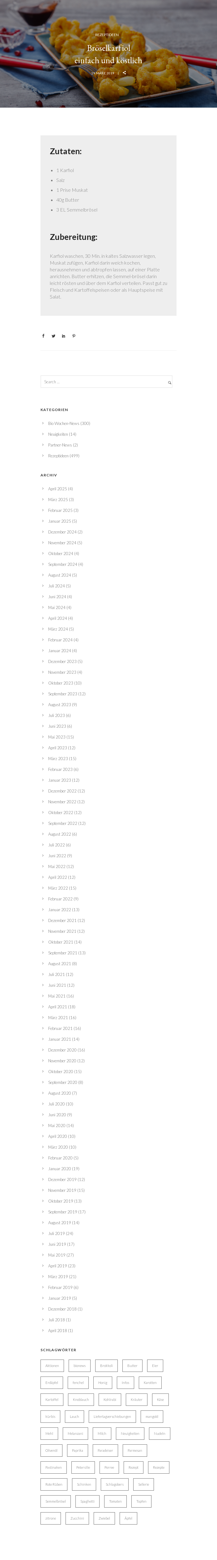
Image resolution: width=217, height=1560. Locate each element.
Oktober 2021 (60, 942)
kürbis (50, 1416)
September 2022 (62, 823)
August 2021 (59, 963)
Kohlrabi (110, 1399)
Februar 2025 (60, 510)
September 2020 (62, 1082)
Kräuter (137, 1399)
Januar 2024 (59, 650)
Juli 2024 (56, 585)
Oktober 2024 (60, 553)
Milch (102, 1433)
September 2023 (62, 693)
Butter (132, 1366)
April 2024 (57, 618)
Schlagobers (115, 1484)
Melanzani (75, 1433)
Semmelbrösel (55, 1501)
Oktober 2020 (60, 1071)
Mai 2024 (57, 607)
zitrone (50, 1518)
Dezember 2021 (62, 920)
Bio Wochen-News (63, 423)
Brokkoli (106, 1366)
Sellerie (143, 1484)
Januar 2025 (59, 521)
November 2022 (62, 801)
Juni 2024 (57, 596)
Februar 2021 (60, 1028)
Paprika (77, 1450)
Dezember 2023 (62, 661)
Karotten (150, 1383)
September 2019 (62, 1211)
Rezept (133, 1467)
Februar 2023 (60, 769)
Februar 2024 (60, 639)
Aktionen (52, 1366)
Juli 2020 (56, 1103)
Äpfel (128, 1518)
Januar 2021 (59, 1039)
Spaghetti (87, 1501)
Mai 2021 (57, 996)
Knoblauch (81, 1399)
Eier (155, 1366)
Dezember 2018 (62, 1309)
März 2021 (58, 1017)
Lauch (74, 1416)
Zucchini (77, 1518)
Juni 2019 (57, 1244)
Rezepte (158, 1467)
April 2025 (57, 488)
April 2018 (57, 1330)
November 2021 (62, 931)
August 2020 (59, 1093)
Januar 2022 (59, 909)
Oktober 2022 (60, 812)
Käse (160, 1399)
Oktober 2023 (60, 683)
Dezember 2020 (62, 1050)
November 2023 (62, 672)
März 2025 (58, 499)
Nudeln (159, 1433)
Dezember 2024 (62, 531)
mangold (152, 1416)
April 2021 (57, 1006)
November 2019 (62, 1190)
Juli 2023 (56, 715)
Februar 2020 (60, 1157)
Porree (109, 1467)
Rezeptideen (107, 34)
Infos (125, 1383)
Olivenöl (51, 1450)
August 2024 (59, 575)
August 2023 (59, 704)
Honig (102, 1383)
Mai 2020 (57, 1125)
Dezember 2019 (62, 1179)
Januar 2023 (59, 780)
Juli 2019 (56, 1233)
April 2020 (57, 1136)
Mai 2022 (57, 866)
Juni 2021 (57, 985)
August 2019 (59, 1222)
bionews (80, 1366)
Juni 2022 (57, 855)
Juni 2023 (57, 726)
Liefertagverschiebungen (112, 1416)
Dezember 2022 (62, 790)
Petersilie (83, 1467)
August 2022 (59, 834)
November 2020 (62, 1060)
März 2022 (58, 888)
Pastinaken (53, 1467)
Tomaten (115, 1501)
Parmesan (135, 1450)
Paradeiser (105, 1450)
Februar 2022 (60, 898)
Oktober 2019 (60, 1201)
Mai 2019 (57, 1255)
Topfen (141, 1501)
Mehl (49, 1433)
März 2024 (58, 629)
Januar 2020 (59, 1168)
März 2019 (58, 1276)
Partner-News (60, 444)
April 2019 (57, 1265)
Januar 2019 (59, 1298)
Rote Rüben (53, 1484)
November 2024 (62, 542)
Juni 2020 (57, 1114)
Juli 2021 (56, 974)
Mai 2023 (57, 737)
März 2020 (58, 1147)
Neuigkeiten (58, 434)
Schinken (84, 1484)
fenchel (78, 1383)
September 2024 (62, 564)
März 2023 (58, 758)
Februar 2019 (60, 1287)
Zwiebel (104, 1518)
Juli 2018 (56, 1319)
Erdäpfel (51, 1383)
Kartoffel (51, 1399)
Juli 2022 (56, 844)
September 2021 (62, 952)
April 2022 (57, 877)
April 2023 (57, 747)
